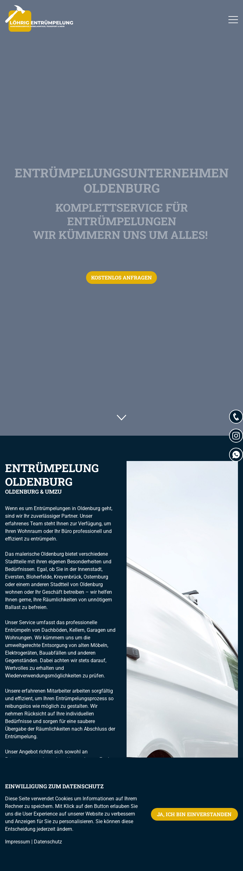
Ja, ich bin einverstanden (194, 814)
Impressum (17, 842)
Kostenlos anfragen (121, 277)
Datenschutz (48, 842)
